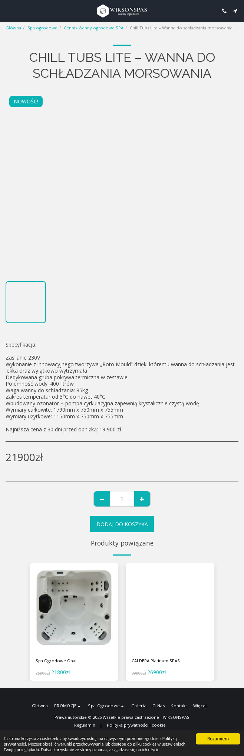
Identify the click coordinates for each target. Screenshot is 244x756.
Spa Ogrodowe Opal (56, 660)
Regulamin (84, 725)
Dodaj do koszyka (122, 524)
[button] (8, 10)
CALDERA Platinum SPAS (156, 660)
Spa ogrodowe (42, 27)
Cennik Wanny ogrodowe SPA (93, 27)
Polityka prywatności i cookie (136, 725)
